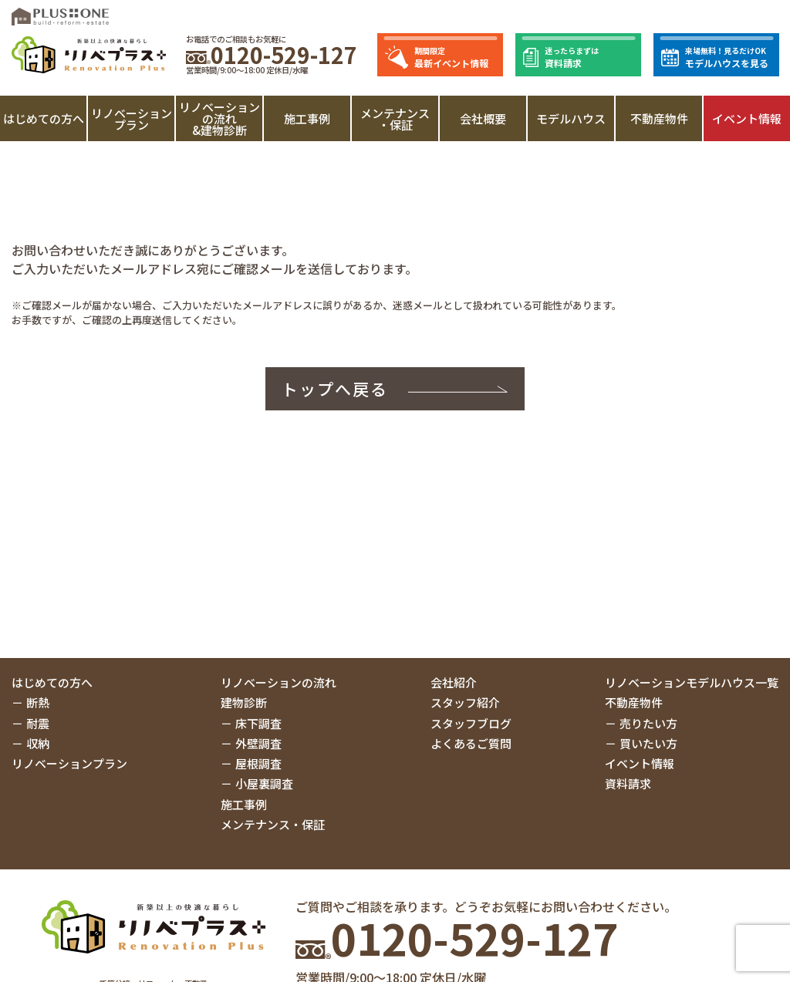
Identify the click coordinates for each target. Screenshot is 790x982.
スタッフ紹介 (465, 702)
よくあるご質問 (470, 743)
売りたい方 (648, 723)
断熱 (37, 702)
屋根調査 (258, 763)
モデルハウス (571, 118)
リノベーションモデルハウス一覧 (691, 682)
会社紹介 (453, 682)
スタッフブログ (470, 723)
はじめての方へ (43, 118)
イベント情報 (747, 118)
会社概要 (483, 118)
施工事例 (307, 118)
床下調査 (258, 723)
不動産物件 (659, 118)
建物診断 (244, 702)
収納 (37, 743)
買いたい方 (648, 743)
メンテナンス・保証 (395, 119)
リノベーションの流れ (278, 682)
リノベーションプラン (131, 119)
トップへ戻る (335, 388)
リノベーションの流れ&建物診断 (219, 118)
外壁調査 (258, 743)
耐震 (37, 723)
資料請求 (628, 783)
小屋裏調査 (264, 783)
